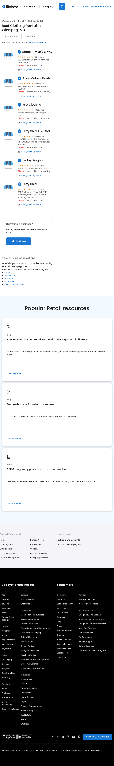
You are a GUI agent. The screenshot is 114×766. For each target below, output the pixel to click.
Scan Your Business (87, 628)
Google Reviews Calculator (91, 615)
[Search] (62, 6)
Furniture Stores (7, 553)
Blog (59, 621)
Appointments (8, 640)
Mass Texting (8, 644)
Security (39, 750)
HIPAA (54, 750)
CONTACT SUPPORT (97, 736)
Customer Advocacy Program (92, 650)
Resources (61, 617)
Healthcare (26, 692)
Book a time (62, 612)
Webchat (6, 631)
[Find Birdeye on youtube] (73, 737)
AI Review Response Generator (93, 619)
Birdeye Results (64, 648)
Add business (18, 241)
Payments (6, 648)
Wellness (25, 724)
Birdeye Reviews (64, 644)
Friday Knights (33, 160)
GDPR (47, 750)
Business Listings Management (35, 659)
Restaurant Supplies (14, 284)
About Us (61, 599)
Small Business (28, 599)
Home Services (27, 697)
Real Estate (26, 715)
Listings (5, 599)
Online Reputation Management (36, 628)
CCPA (61, 750)
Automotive (26, 679)
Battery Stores (37, 540)
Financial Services (29, 688)
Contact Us (62, 657)
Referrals (6, 608)
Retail (21, 21)
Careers (60, 635)
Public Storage (27, 710)
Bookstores (9, 281)
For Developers (85, 637)
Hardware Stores (38, 553)
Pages (4, 612)
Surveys (5, 664)
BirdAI (4, 688)
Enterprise (25, 604)
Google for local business (32, 615)
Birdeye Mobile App (10, 709)
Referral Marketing (29, 637)
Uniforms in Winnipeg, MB (69, 544)
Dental (24, 683)
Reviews (5, 604)
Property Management (31, 706)
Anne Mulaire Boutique (37, 78)
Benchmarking (8, 673)
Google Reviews (28, 646)
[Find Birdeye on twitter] (57, 737)
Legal (23, 701)
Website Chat (27, 641)
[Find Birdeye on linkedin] (63, 737)
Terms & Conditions (11, 750)
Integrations (7, 697)
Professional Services (88, 604)
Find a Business (86, 632)
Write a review (80, 6)
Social (4, 635)
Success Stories (64, 639)
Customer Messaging (31, 632)
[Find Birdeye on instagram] (68, 737)
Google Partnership (7, 703)
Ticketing (6, 677)
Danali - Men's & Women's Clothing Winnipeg (37, 52)
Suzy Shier (30, 184)
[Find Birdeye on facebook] (52, 737)
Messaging (7, 659)
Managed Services (87, 599)
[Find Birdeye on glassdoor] (79, 737)
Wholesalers (10, 275)
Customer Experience (31, 664)
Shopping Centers (39, 557)
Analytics (6, 693)
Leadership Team (65, 604)
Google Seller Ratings (8, 618)
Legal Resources (64, 653)
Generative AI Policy (74, 750)
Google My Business (30, 650)
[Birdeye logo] (10, 7)
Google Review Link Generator (92, 623)
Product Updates (64, 630)
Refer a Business (86, 646)
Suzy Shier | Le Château (37, 131)
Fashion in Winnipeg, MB (68, 540)
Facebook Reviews (29, 655)
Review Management (30, 619)
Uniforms (8, 278)
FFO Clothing (32, 105)
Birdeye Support (86, 641)
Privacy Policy (28, 750)
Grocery (34, 548)
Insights (5, 668)
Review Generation (29, 623)
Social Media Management (33, 668)
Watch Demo (63, 608)
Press (59, 626)
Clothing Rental (34, 70)
